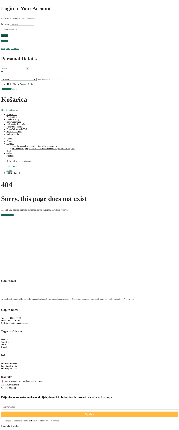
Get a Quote (12, 166)
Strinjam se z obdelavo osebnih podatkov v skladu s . (30, 421)
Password (5, 24)
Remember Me (9, 30)
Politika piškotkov (9, 368)
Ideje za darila (13, 134)
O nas (9, 141)
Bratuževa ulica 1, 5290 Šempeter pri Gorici (22, 381)
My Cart (7, 89)
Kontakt (10, 156)
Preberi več (128, 299)
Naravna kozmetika (15, 127)
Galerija (10, 153)
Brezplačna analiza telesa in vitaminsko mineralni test (35, 146)
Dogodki (10, 143)
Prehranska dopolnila (16, 124)
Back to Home (7, 215)
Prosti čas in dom (14, 131)
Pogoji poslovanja (9, 366)
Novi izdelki (12, 114)
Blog (9, 151)
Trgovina (5, 342)
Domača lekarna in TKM (17, 129)
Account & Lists (27, 84)
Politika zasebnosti (9, 363)
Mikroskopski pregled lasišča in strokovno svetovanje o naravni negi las (43, 148)
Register (4, 41)
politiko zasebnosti (51, 421)
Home (9, 170)
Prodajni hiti (12, 117)
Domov (10, 139)
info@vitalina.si (10, 385)
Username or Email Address (13, 18)
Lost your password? (10, 48)
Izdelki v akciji (13, 119)
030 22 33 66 (8, 388)
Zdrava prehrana (14, 122)
